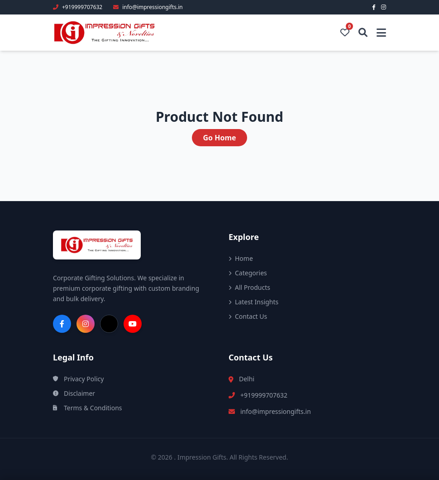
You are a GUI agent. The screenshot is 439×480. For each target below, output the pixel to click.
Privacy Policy (78, 378)
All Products (249, 287)
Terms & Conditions (87, 407)
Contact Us (248, 316)
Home (241, 258)
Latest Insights (253, 302)
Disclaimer (74, 393)
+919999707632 (263, 395)
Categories (248, 273)
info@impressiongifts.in (275, 411)
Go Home (219, 138)
